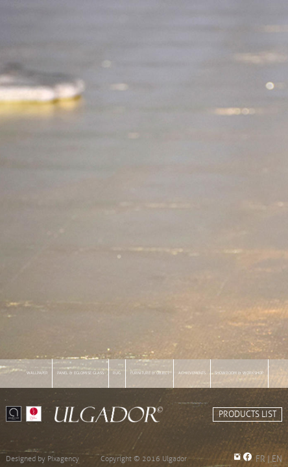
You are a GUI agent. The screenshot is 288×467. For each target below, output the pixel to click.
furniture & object (149, 373)
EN (277, 459)
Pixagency (63, 458)
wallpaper (37, 373)
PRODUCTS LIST (247, 414)
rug (117, 373)
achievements (192, 373)
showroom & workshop (239, 373)
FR (260, 459)
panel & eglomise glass (80, 373)
